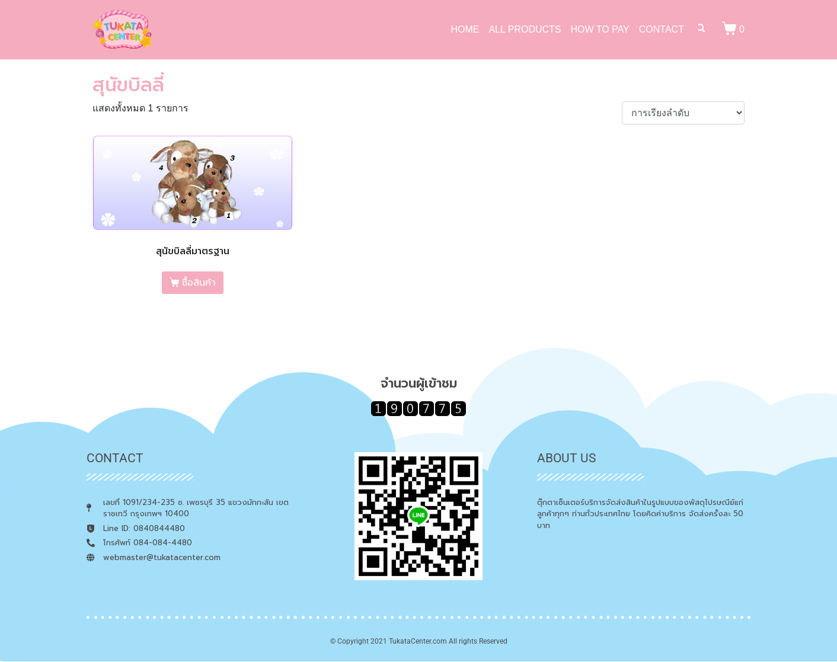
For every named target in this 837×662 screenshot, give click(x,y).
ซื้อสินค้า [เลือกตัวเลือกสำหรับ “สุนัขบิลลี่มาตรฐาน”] (199, 283)
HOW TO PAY (600, 29)
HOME (465, 29)
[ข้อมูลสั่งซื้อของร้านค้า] (683, 112)
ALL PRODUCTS (524, 29)
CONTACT (661, 29)
